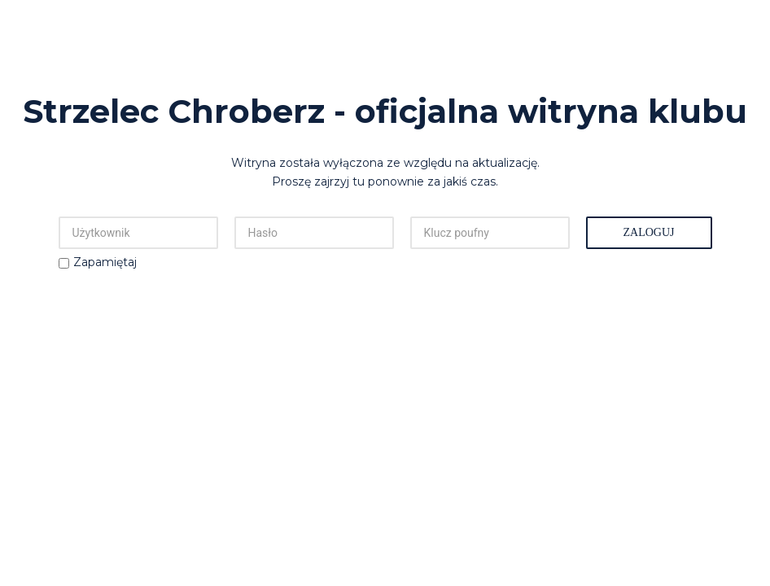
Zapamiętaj (105, 262)
